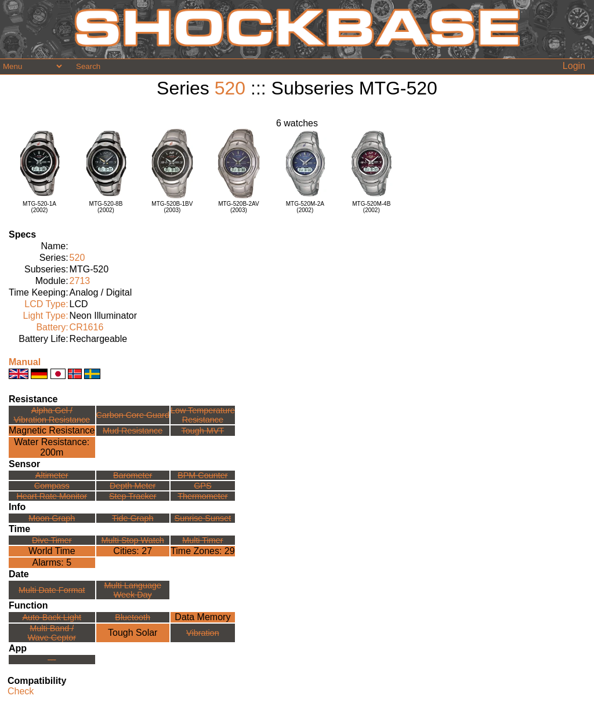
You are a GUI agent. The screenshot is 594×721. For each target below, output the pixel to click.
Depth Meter (132, 485)
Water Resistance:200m (51, 447)
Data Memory (202, 617)
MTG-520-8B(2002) (106, 207)
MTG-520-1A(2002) (39, 207)
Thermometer (202, 496)
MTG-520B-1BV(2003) (172, 207)
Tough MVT (203, 430)
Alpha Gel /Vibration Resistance (51, 415)
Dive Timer (52, 540)
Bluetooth (132, 617)
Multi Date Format (52, 590)
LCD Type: (46, 304)
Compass (52, 485)
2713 (80, 281)
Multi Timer (202, 540)
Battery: (52, 327)
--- (52, 659)
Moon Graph (51, 518)
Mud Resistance (132, 430)
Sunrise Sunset (203, 518)
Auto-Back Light (51, 617)
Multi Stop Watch (133, 540)
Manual (25, 362)
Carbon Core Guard (132, 415)
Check (21, 691)
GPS (202, 485)
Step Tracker (133, 496)
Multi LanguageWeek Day (132, 590)
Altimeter (51, 475)
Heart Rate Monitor (51, 496)
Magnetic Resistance (52, 430)
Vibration (202, 633)
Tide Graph (132, 518)
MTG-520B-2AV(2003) (238, 207)
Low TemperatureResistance (203, 415)
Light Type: (45, 316)
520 (230, 88)
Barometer (132, 475)
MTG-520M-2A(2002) (305, 207)
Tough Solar (132, 633)
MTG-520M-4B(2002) (371, 207)
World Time (51, 551)
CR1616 (87, 327)
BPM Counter (202, 475)
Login (574, 66)
